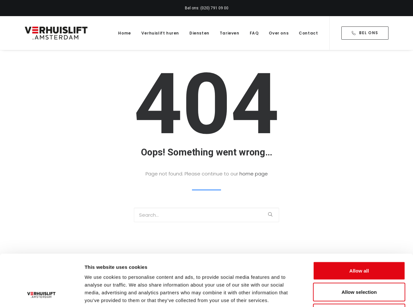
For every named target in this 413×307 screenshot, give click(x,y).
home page (253, 173)
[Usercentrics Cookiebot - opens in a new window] (42, 294)
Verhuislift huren (160, 33)
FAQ (254, 33)
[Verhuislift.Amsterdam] (57, 33)
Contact (308, 33)
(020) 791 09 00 (214, 8)
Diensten (199, 33)
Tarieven (229, 33)
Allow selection (359, 243)
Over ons (278, 33)
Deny (359, 264)
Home (124, 33)
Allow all (359, 222)
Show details (339, 294)
